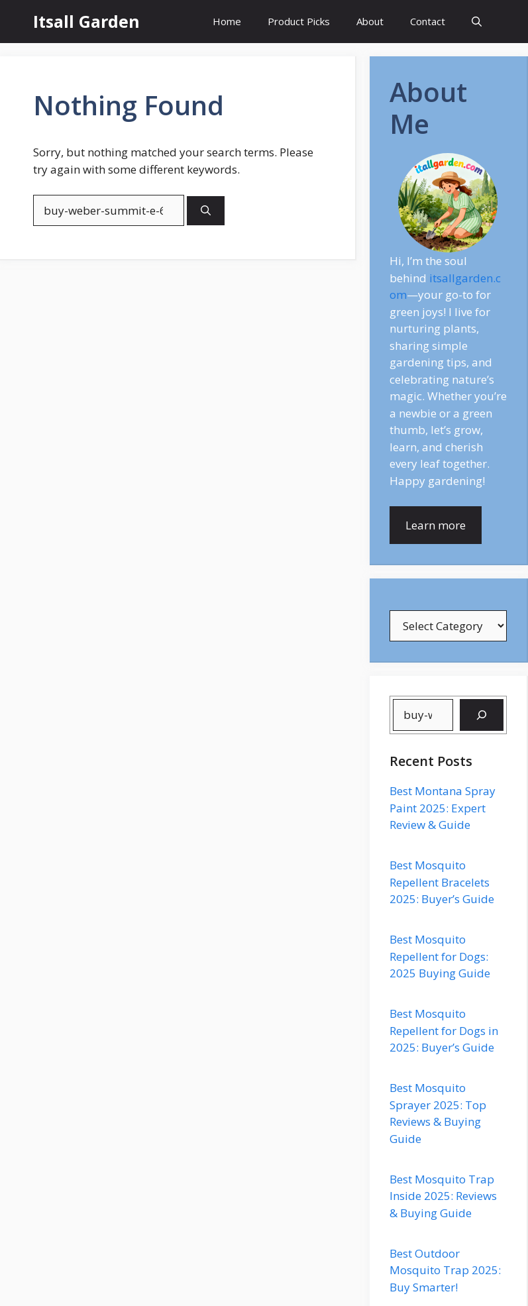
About (370, 21)
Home (227, 21)
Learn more (435, 525)
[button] (476, 21)
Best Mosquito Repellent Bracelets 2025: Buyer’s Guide (442, 881)
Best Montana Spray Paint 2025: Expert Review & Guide (443, 807)
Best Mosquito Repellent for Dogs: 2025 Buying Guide (440, 956)
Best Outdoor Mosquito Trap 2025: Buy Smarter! (445, 1270)
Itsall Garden (86, 21)
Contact (427, 21)
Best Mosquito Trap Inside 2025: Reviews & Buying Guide (443, 1196)
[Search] (206, 211)
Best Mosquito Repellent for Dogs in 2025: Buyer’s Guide (444, 1030)
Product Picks (299, 21)
